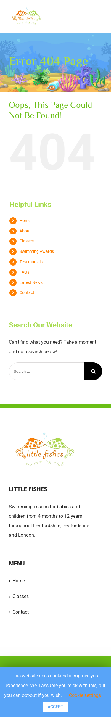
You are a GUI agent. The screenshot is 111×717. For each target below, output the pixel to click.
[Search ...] (46, 371)
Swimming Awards (37, 251)
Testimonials (31, 261)
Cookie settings (85, 695)
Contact (27, 292)
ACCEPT (55, 706)
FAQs (24, 272)
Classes (27, 241)
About (25, 231)
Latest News (31, 282)
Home (25, 220)
